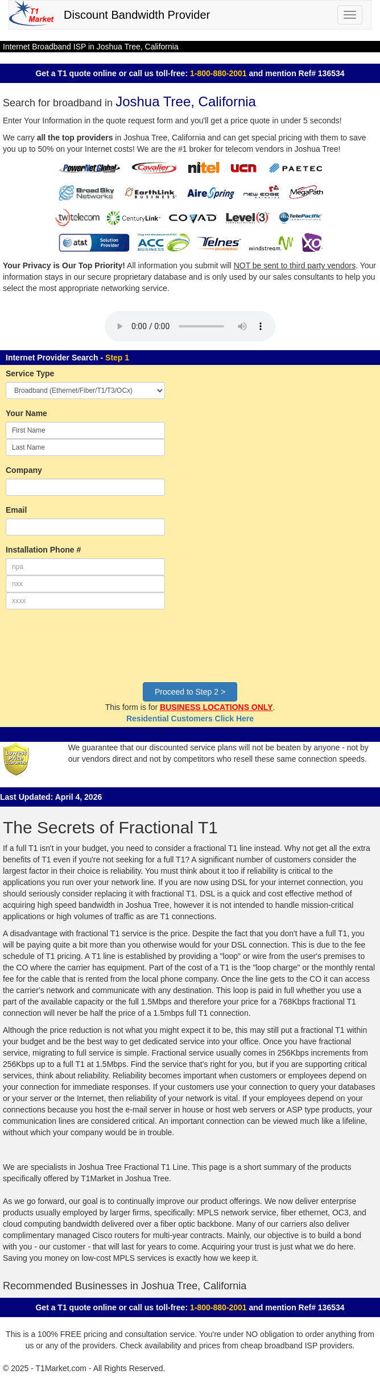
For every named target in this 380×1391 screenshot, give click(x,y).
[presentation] (92, 651)
